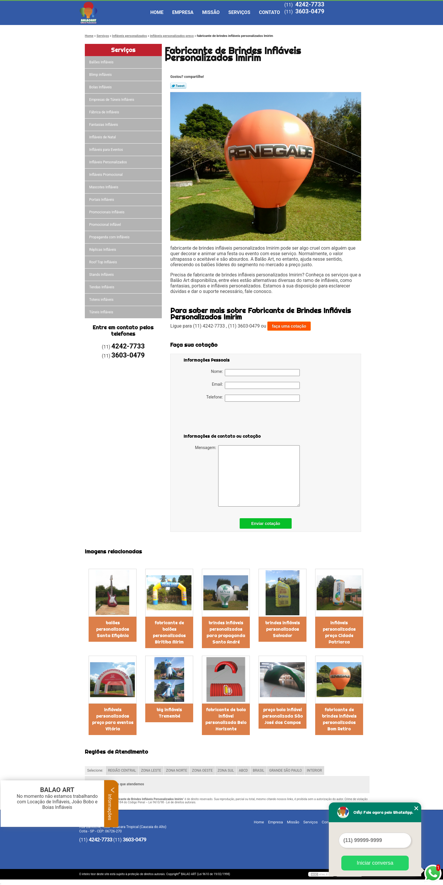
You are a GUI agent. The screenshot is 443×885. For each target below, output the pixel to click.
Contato (269, 12)
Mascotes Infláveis (104, 187)
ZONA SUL (226, 770)
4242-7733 (309, 4)
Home (157, 12)
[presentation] (220, 418)
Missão (211, 12)
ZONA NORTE (176, 770)
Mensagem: (247, 476)
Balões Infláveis (101, 62)
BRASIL (258, 770)
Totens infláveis (101, 300)
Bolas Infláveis (100, 87)
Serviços (239, 12)
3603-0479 (309, 11)
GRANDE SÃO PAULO (285, 770)
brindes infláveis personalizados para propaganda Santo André (226, 632)
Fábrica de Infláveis (104, 112)
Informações (111, 803)
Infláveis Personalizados (108, 162)
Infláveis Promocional (106, 175)
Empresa (182, 12)
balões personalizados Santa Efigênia (112, 629)
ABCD (243, 770)
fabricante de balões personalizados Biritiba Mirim (169, 632)
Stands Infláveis (101, 275)
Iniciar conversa (375, 863)
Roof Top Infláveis (103, 262)
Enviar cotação (265, 523)
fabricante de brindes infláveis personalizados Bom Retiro (339, 719)
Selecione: (95, 770)
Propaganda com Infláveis (109, 237)
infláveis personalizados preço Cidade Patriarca (339, 632)
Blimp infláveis (101, 75)
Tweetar (178, 86)
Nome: (255, 372)
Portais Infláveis (102, 200)
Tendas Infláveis (102, 287)
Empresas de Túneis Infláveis (112, 100)
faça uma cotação (289, 326)
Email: (256, 385)
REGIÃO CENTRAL (122, 770)
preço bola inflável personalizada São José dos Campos (282, 716)
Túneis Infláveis (101, 312)
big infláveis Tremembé (169, 713)
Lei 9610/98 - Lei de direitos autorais (172, 802)
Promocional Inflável (105, 225)
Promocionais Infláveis (107, 212)
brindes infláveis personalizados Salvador (282, 629)
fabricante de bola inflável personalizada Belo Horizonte (225, 719)
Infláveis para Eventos (106, 150)
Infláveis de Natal (103, 137)
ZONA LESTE (151, 770)
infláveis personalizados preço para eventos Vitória (112, 719)
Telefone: (253, 398)
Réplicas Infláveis (103, 250)
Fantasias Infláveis (104, 125)
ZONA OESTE (202, 770)
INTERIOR (314, 770)
